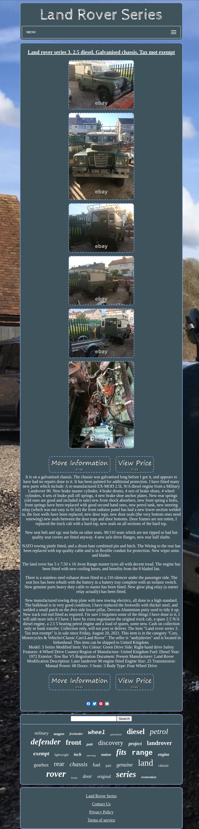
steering (91, 755)
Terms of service (101, 820)
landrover (159, 743)
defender (46, 741)
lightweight (61, 755)
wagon (59, 734)
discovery (110, 742)
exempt (41, 753)
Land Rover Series (101, 796)
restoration (149, 777)
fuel (97, 765)
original (104, 776)
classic (163, 765)
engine (163, 754)
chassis (79, 764)
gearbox (41, 765)
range (142, 753)
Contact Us (101, 804)
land (145, 763)
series (126, 774)
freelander (76, 734)
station (106, 755)
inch (77, 754)
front (73, 742)
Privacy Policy (101, 812)
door (87, 776)
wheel (96, 732)
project (135, 743)
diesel (136, 731)
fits (121, 752)
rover (56, 774)
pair (90, 744)
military (41, 733)
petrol (159, 731)
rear (59, 764)
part (108, 766)
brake (74, 777)
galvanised (116, 734)
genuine (124, 765)
